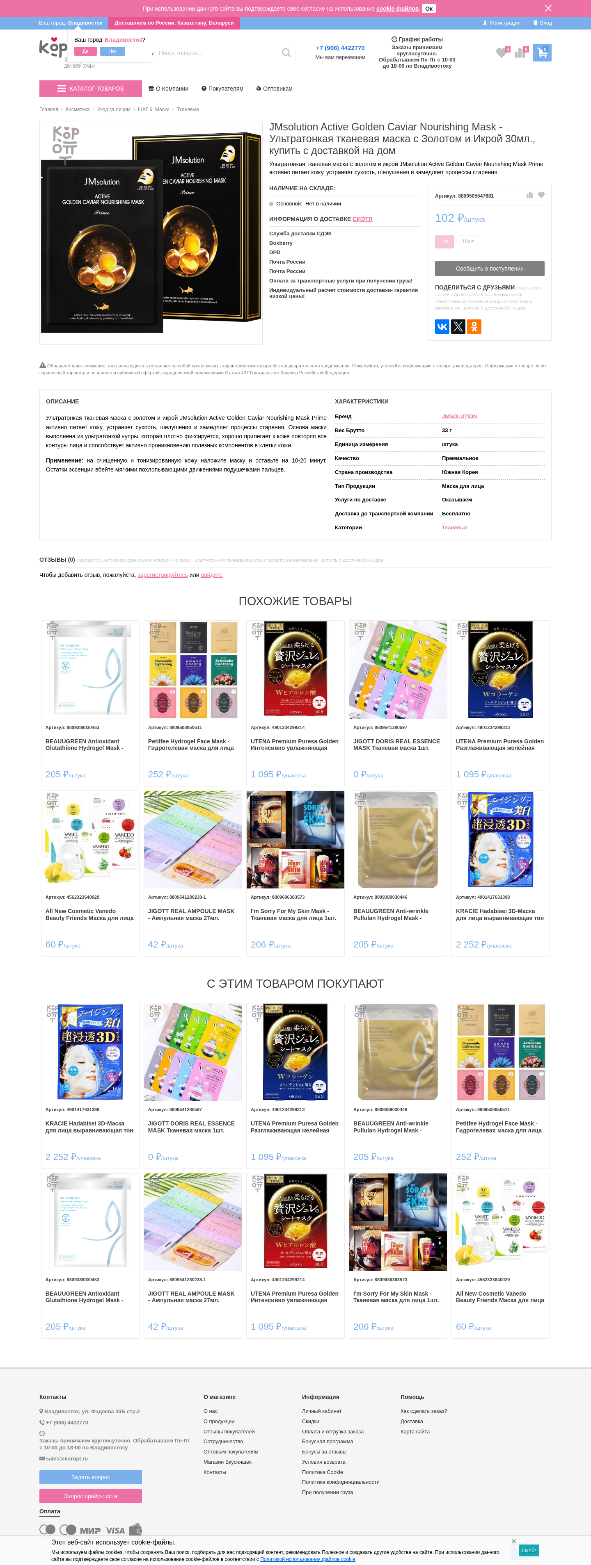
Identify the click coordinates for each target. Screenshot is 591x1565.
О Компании (168, 88)
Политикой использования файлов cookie (307, 1559)
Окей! (529, 1550)
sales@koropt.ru (67, 1457)
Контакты (215, 1471)
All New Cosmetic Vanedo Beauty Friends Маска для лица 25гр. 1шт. (90, 914)
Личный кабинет (321, 1410)
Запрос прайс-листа (90, 1495)
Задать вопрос (90, 1476)
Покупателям (222, 88)
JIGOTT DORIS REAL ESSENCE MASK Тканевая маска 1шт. (396, 744)
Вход (542, 23)
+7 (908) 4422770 (340, 47)
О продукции (219, 1421)
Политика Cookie (322, 1471)
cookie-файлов (397, 8)
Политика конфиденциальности (341, 1481)
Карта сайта (415, 1430)
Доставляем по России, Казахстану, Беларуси (174, 23)
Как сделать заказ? (424, 1410)
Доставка (412, 1421)
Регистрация (501, 23)
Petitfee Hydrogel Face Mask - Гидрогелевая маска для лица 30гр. (191, 745)
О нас (211, 1410)
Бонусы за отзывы (324, 1451)
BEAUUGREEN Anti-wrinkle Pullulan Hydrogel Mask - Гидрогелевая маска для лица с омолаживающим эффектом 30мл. (396, 914)
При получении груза (327, 1491)
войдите (212, 575)
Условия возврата (324, 1461)
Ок (429, 8)
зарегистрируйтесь (162, 575)
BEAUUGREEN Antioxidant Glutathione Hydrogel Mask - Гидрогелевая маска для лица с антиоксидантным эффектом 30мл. (90, 745)
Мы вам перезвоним (340, 57)
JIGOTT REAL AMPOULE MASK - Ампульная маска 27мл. (192, 914)
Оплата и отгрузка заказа (333, 1430)
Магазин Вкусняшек (228, 1461)
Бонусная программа (327, 1441)
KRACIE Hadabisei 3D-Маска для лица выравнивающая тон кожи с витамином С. (499, 914)
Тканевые (455, 527)
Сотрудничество (223, 1441)
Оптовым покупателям (231, 1451)
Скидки (310, 1421)
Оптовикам (275, 88)
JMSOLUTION (459, 416)
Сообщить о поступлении (490, 268)
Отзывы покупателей (229, 1430)
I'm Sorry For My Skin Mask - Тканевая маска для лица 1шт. (294, 914)
